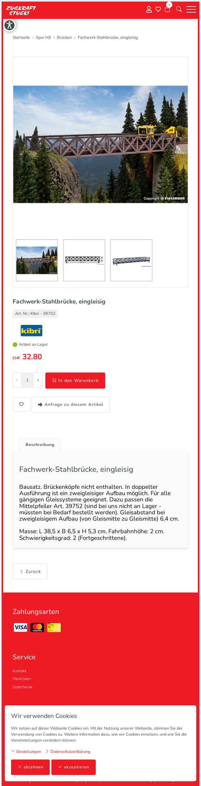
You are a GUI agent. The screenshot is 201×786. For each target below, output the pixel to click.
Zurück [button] (30, 571)
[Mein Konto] (149, 9)
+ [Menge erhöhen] (38, 380)
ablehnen (30, 767)
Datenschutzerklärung (67, 751)
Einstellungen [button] (26, 751)
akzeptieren (73, 767)
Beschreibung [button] (40, 445)
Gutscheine (22, 687)
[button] (179, 9)
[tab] (38, 443)
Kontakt (19, 671)
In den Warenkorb (75, 380)
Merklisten (22, 679)
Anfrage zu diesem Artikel (70, 404)
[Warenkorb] (167, 9)
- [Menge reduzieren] (17, 380)
